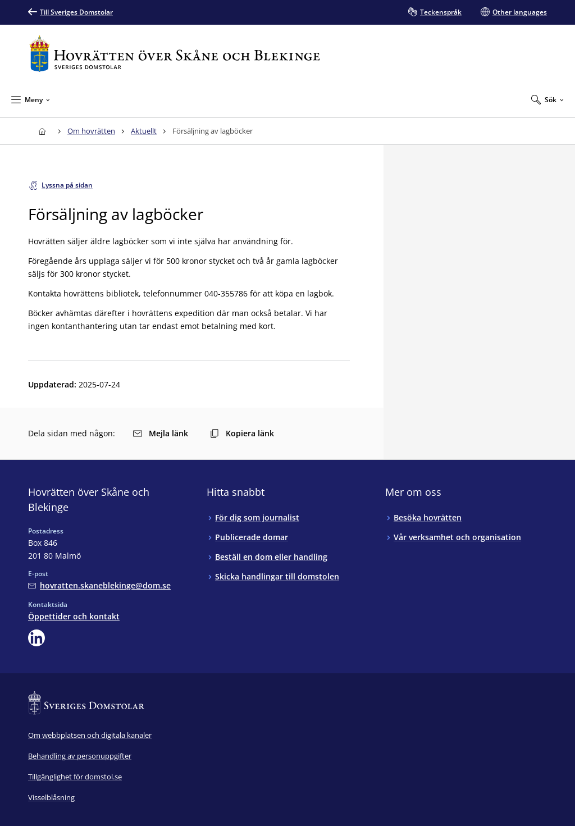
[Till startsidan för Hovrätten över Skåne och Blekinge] (174, 53)
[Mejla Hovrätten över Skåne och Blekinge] (99, 585)
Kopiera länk (242, 433)
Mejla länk (160, 433)
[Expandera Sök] (547, 99)
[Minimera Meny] (30, 99)
